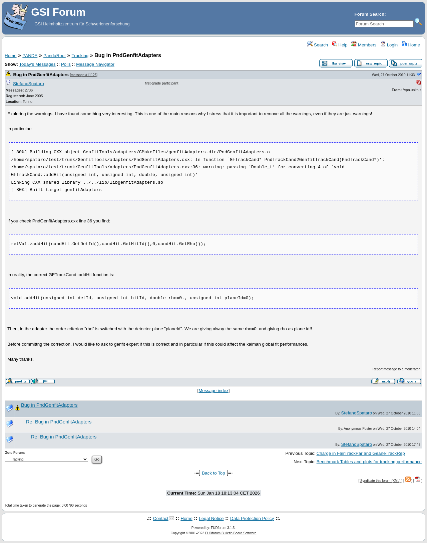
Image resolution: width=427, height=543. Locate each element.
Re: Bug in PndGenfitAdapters (58, 421)
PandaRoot (54, 55)
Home (411, 44)
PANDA (29, 55)
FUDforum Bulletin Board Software (230, 533)
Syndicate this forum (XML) (380, 481)
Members (363, 44)
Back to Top (213, 473)
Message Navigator (95, 64)
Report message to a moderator (396, 369)
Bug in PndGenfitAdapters (41, 74)
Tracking (80, 55)
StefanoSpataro (28, 83)
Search (317, 44)
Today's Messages (37, 64)
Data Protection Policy (252, 518)
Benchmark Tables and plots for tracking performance (369, 461)
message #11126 (84, 75)
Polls (66, 64)
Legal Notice (211, 518)
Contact (160, 518)
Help (340, 44)
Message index (213, 390)
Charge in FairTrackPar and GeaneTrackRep (361, 453)
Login (389, 44)
